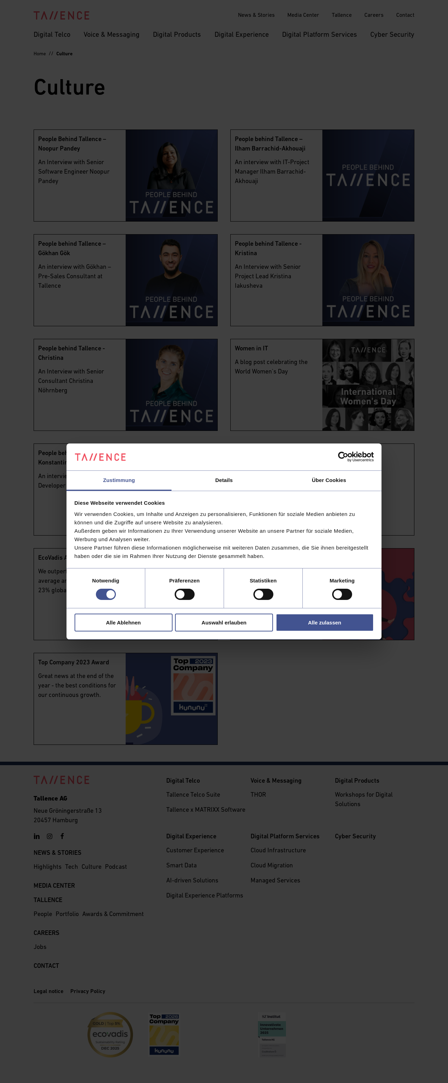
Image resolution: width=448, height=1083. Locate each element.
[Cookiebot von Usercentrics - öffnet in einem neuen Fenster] (343, 457)
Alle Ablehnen (123, 623)
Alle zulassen (324, 623)
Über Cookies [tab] (329, 480)
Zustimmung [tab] (119, 480)
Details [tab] (224, 480)
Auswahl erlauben (224, 623)
